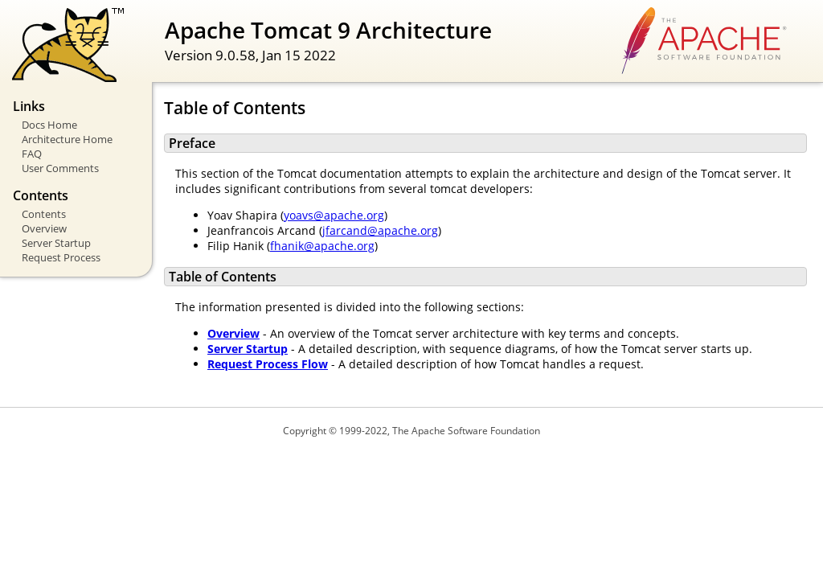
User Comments (60, 168)
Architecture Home (67, 139)
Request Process (61, 257)
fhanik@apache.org (322, 245)
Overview (44, 228)
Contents (44, 214)
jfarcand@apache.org (380, 230)
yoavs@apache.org (334, 215)
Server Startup (56, 243)
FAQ (32, 153)
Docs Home (49, 124)
